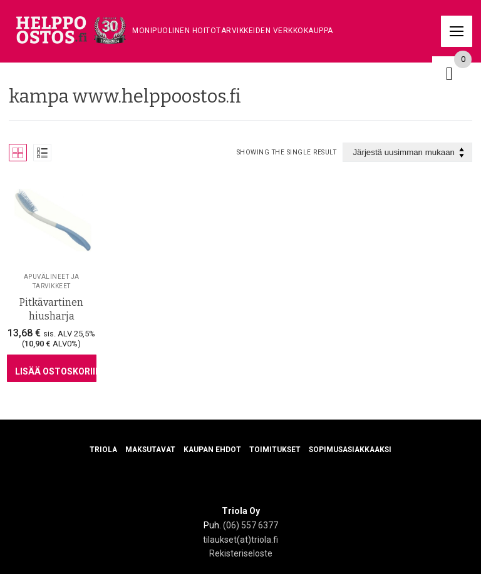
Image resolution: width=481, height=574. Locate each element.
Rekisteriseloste (240, 553)
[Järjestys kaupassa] (407, 152)
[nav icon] (456, 31)
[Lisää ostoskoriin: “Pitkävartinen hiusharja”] (52, 368)
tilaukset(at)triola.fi (240, 540)
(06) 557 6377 (250, 525)
